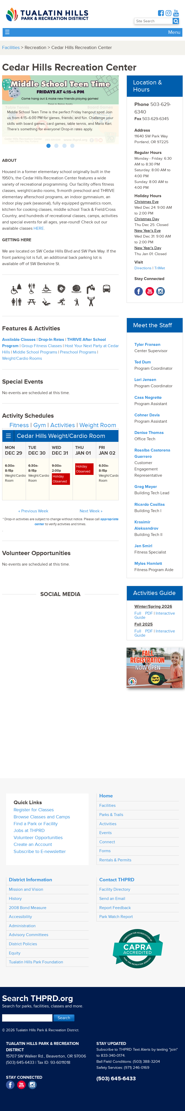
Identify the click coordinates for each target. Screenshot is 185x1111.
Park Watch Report (116, 916)
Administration (22, 925)
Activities (62, 425)
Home (106, 796)
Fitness (19, 425)
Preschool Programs (78, 352)
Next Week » (91, 511)
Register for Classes (34, 810)
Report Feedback (115, 907)
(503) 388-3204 (146, 1061)
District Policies (23, 944)
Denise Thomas (149, 432)
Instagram (160, 291)
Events (105, 832)
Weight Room (97, 425)
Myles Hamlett (148, 563)
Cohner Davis (147, 415)
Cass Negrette (148, 397)
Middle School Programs (35, 352)
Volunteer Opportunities (38, 837)
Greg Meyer (145, 486)
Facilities (11, 47)
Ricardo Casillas (149, 504)
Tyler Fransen (147, 344)
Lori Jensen (145, 379)
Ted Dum (142, 362)
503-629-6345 (151, 118)
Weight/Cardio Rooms (22, 358)
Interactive (165, 613)
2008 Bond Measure (27, 907)
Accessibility (20, 916)
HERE (39, 228)
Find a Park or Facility (36, 823)
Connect (107, 842)
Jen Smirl (143, 546)
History (15, 898)
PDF (149, 613)
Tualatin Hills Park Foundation (36, 962)
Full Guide (139, 615)
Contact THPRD (116, 880)
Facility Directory (114, 889)
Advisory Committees (28, 934)
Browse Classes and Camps (42, 817)
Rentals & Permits (115, 860)
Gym (39, 425)
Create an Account (33, 844)
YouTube (149, 291)
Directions (142, 268)
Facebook (138, 291)
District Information (30, 880)
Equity (14, 953)
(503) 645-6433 (20, 1062)
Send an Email (112, 898)
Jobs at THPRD (29, 830)
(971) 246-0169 (136, 1067)
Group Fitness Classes (41, 345)
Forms (105, 851)
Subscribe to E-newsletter (40, 851)
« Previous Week (33, 511)
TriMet (159, 268)
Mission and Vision (26, 889)
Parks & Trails (111, 814)
